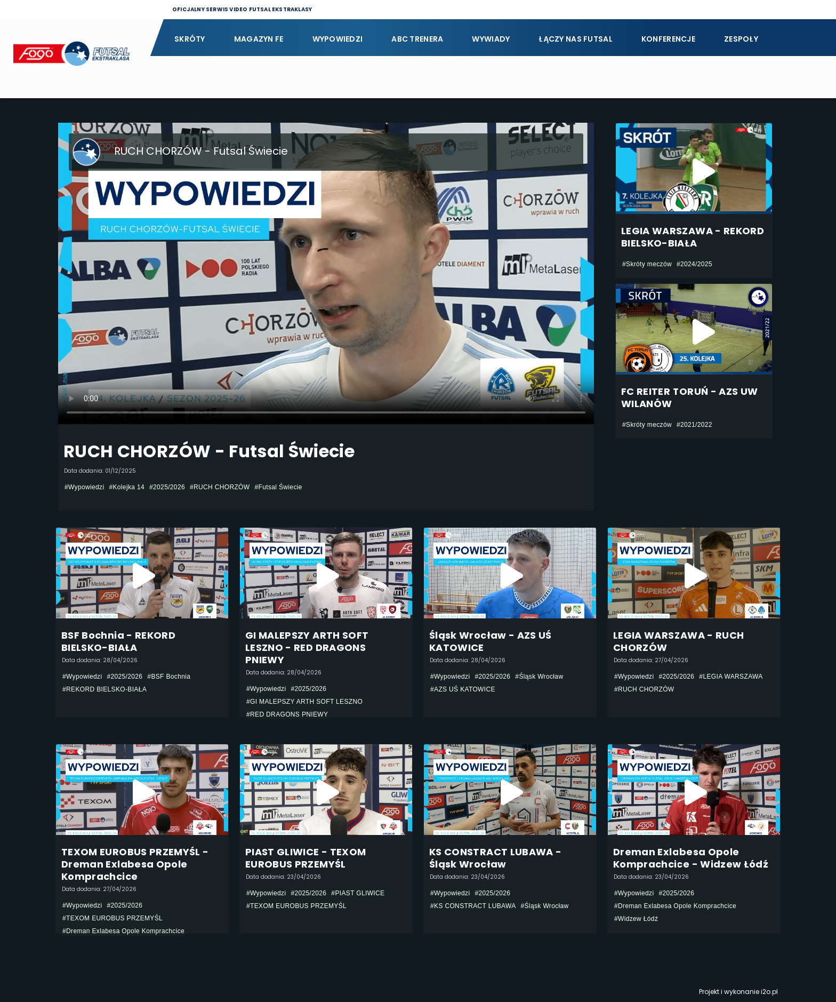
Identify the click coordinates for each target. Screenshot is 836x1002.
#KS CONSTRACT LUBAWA (473, 906)
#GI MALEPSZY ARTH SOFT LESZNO (304, 701)
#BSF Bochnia (168, 676)
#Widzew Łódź (636, 919)
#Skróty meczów (647, 264)
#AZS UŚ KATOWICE (462, 689)
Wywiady (491, 39)
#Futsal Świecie (278, 487)
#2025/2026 (167, 487)
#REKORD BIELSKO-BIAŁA (104, 689)
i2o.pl (769, 991)
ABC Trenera (417, 39)
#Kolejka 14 (126, 487)
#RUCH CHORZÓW (220, 487)
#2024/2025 (694, 264)
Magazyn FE (259, 39)
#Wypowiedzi (84, 487)
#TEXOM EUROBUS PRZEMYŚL (112, 918)
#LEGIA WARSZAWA (730, 676)
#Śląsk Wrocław (539, 676)
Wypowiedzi (337, 39)
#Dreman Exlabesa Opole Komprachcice (123, 931)
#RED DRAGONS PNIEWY (287, 714)
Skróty (189, 39)
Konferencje (668, 39)
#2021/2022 (694, 424)
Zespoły (741, 39)
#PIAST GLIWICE (357, 893)
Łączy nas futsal (575, 39)
